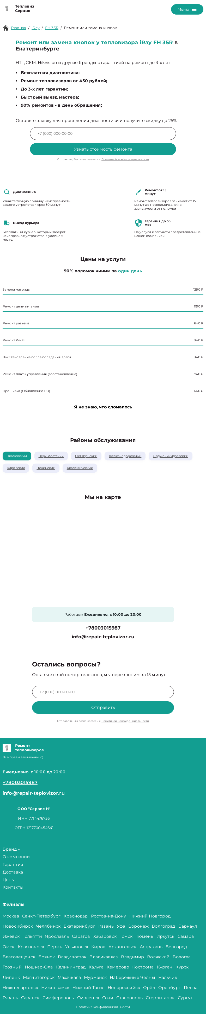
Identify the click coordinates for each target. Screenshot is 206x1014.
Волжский (158, 956)
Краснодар (76, 916)
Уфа (121, 926)
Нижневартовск (20, 987)
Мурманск (95, 977)
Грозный (12, 967)
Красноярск (31, 946)
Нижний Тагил (88, 987)
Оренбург (169, 987)
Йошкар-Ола (39, 967)
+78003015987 (103, 628)
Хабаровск (105, 936)
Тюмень (144, 936)
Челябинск (48, 926)
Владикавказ (103, 956)
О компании (16, 856)
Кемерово (118, 967)
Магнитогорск (38, 977)
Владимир (132, 956)
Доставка (13, 872)
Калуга (96, 967)
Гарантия (13, 864)
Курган (165, 967)
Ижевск (11, 936)
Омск (9, 946)
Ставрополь (129, 997)
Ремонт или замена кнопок (90, 27)
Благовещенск (19, 956)
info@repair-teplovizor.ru (103, 637)
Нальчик (167, 977)
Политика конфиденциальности (103, 1007)
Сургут (185, 997)
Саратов (81, 936)
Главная (18, 27)
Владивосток (72, 956)
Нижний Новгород (150, 916)
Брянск (46, 956)
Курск (182, 967)
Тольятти (32, 936)
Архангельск (122, 946)
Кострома (143, 967)
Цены (9, 879)
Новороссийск (124, 987)
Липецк (11, 977)
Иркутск (165, 936)
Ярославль (57, 936)
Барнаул (187, 926)
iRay (36, 27)
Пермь (54, 946)
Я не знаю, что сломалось (103, 407)
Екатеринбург (79, 926)
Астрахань (151, 946)
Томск (126, 936)
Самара (186, 936)
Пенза (191, 987)
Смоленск (88, 997)
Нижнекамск (55, 987)
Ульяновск (76, 946)
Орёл (149, 987)
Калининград (71, 967)
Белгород (176, 946)
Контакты (13, 887)
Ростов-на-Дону (108, 916)
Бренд (11, 849)
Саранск (30, 997)
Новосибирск (18, 926)
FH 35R (51, 27)
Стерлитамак (160, 997)
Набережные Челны (132, 977)
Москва (11, 916)
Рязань (10, 997)
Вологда (182, 956)
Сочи (107, 997)
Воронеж (138, 926)
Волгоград (163, 926)
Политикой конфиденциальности (125, 159)
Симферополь (58, 997)
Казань (106, 926)
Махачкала (69, 977)
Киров (98, 946)
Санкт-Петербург (41, 916)
